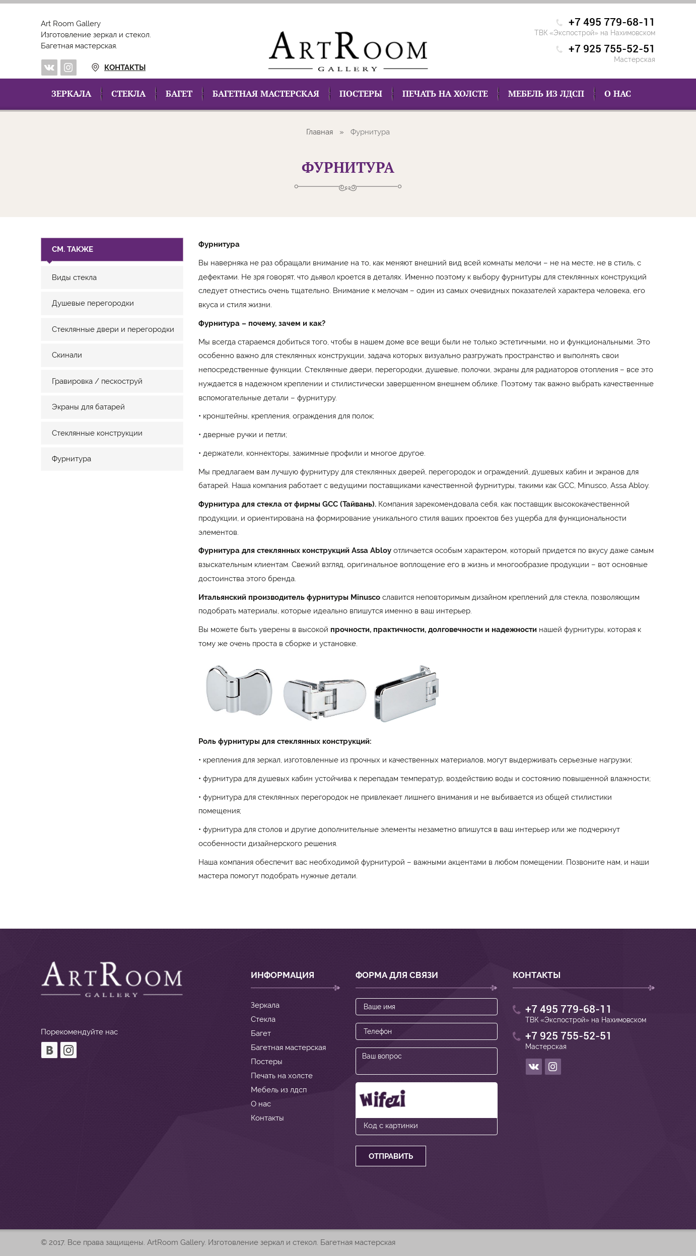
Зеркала (71, 93)
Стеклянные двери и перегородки (113, 329)
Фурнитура (71, 458)
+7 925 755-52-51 (612, 49)
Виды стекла (74, 277)
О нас (617, 93)
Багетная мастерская (266, 93)
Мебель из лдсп (546, 93)
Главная (319, 131)
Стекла (128, 93)
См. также (72, 249)
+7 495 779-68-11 (612, 22)
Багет (179, 93)
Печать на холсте (445, 93)
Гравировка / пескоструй (97, 381)
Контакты (106, 67)
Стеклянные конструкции (97, 433)
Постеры (360, 93)
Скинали (67, 355)
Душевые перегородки (93, 303)
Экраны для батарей (88, 406)
